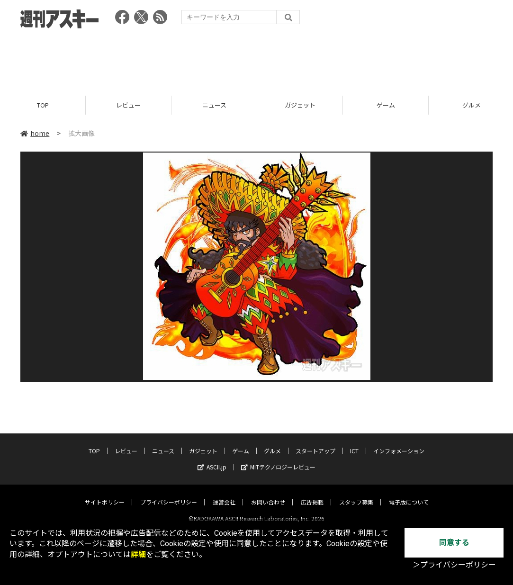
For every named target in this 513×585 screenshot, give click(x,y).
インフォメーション (398, 443)
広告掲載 (312, 494)
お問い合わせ (268, 494)
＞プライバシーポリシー (454, 564)
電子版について (409, 494)
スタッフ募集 (356, 494)
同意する (454, 542)
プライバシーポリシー (168, 494)
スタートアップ (315, 443)
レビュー (128, 105)
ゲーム (386, 105)
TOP (43, 105)
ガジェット (300, 105)
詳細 (138, 554)
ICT (354, 443)
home (34, 133)
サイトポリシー (105, 494)
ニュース (214, 105)
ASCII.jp (212, 459)
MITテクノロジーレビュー (278, 459)
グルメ (272, 443)
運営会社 (224, 494)
